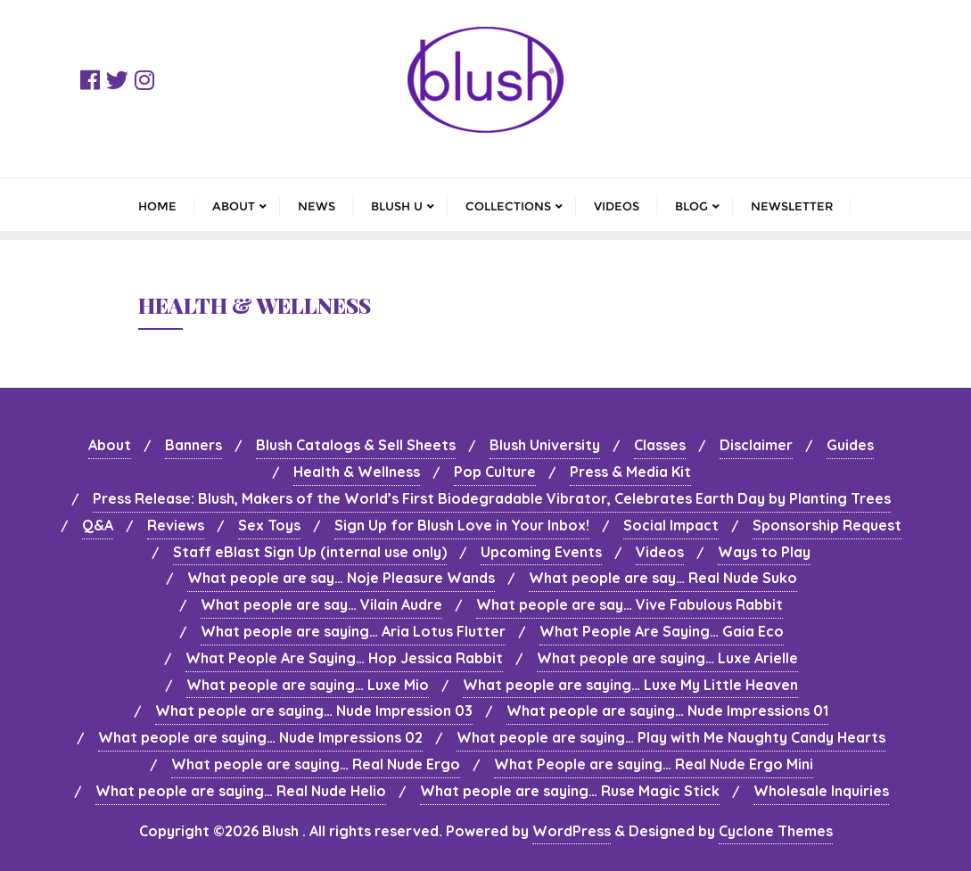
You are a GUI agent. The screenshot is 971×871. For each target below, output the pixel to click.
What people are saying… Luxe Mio (307, 685)
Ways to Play (764, 552)
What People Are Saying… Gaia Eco (661, 631)
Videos (660, 552)
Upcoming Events (541, 552)
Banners (193, 445)
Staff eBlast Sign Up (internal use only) (310, 552)
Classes (660, 445)
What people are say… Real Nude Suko (663, 578)
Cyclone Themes (776, 831)
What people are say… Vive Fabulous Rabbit (629, 604)
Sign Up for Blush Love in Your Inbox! (461, 525)
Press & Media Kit (630, 472)
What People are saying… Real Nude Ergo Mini (653, 764)
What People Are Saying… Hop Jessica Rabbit (344, 658)
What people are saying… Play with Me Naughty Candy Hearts (671, 737)
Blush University (545, 445)
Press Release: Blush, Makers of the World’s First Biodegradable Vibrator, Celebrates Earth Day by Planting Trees (492, 498)
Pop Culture (495, 472)
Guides (850, 445)
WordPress (571, 831)
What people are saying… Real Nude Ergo (315, 764)
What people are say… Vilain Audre (321, 604)
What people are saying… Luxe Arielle (667, 658)
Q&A (97, 525)
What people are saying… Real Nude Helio (240, 791)
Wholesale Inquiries (821, 791)
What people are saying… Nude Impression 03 (314, 710)
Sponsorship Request (827, 525)
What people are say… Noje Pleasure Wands (341, 578)
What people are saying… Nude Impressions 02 (260, 737)
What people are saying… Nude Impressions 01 (667, 710)
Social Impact (671, 525)
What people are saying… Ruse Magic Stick (570, 791)
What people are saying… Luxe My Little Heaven (630, 685)
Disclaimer (756, 445)
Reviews (175, 525)
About (109, 445)
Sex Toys (269, 525)
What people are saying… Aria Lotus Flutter (353, 631)
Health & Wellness (356, 472)
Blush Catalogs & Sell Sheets (356, 445)
